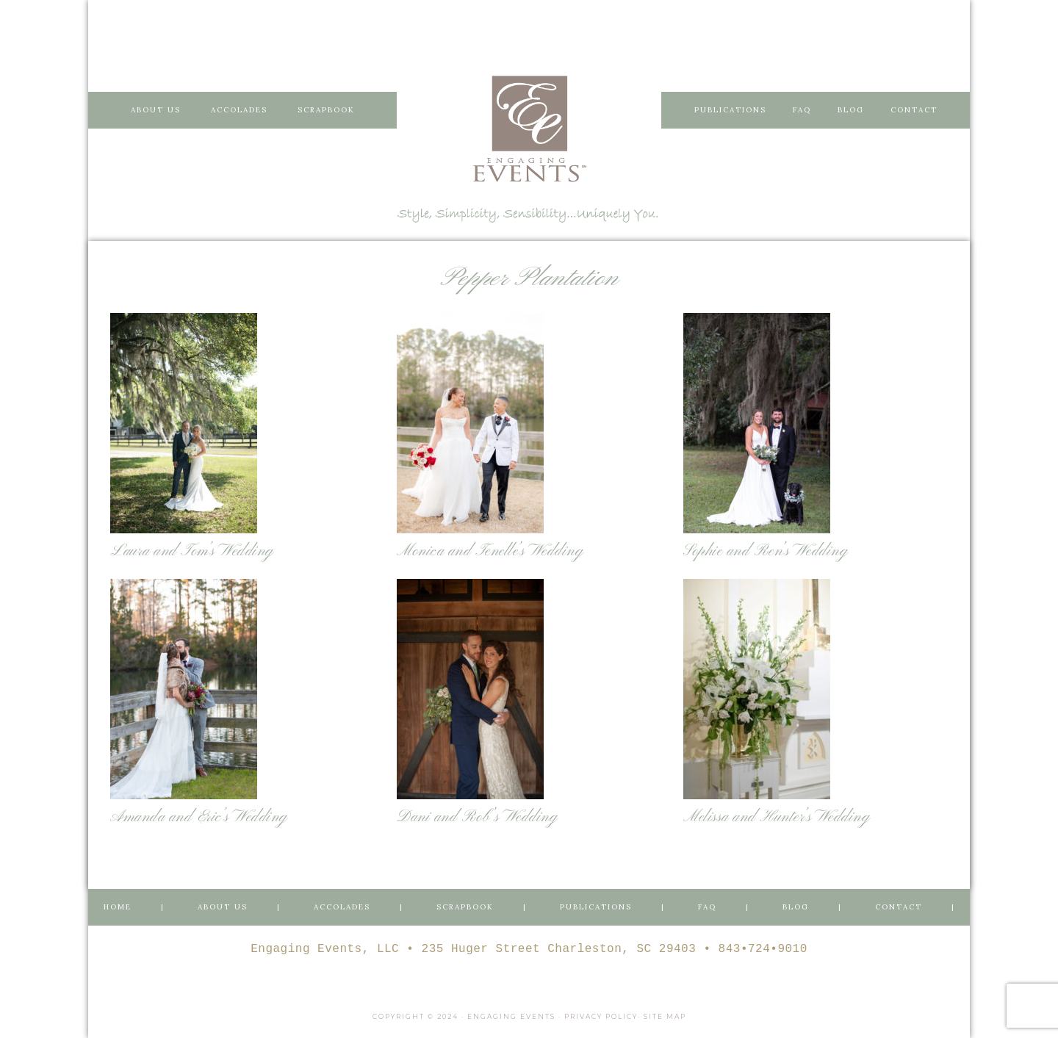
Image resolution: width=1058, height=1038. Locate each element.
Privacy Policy (601, 1016)
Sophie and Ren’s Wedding (765, 551)
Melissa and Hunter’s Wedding (776, 817)
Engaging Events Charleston (529, 128)
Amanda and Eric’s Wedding (199, 817)
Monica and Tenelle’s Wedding (490, 551)
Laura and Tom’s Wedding (192, 551)
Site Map (665, 1016)
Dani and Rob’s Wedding (477, 817)
